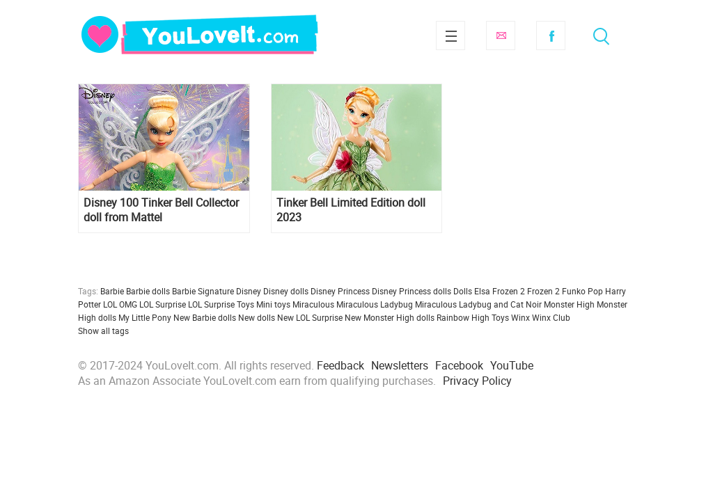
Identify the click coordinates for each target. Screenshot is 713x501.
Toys (500, 317)
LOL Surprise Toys (221, 304)
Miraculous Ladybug (374, 304)
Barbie (112, 290)
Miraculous (313, 304)
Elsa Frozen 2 (499, 290)
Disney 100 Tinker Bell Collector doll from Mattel (161, 210)
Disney (248, 290)
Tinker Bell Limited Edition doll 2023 (350, 210)
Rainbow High (463, 317)
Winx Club (551, 317)
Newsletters (399, 365)
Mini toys (273, 304)
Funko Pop (582, 290)
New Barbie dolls (204, 317)
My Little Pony (144, 317)
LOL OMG (120, 304)
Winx (520, 317)
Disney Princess (340, 290)
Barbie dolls (148, 290)
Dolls (462, 290)
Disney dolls (285, 290)
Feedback (340, 365)
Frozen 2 (543, 290)
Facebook (550, 35)
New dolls (256, 317)
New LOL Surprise (310, 317)
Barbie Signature (203, 290)
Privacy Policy (477, 380)
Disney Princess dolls (411, 290)
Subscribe (500, 35)
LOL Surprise (162, 304)
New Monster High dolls (389, 317)
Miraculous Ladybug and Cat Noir (478, 304)
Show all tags (103, 330)
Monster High (569, 304)
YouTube (511, 365)
